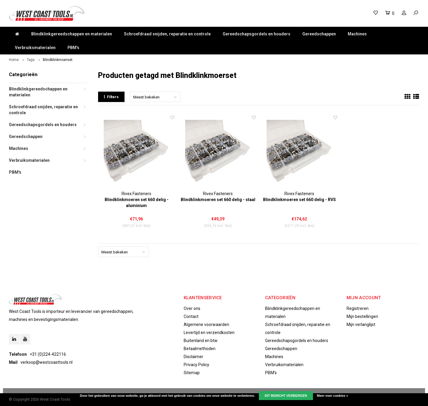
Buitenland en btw (201, 340)
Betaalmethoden (199, 348)
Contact (191, 316)
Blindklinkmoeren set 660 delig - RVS (299, 199)
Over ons (192, 308)
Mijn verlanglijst (361, 324)
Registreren (358, 308)
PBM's (73, 47)
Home (14, 60)
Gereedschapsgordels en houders (256, 34)
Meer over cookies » (332, 395)
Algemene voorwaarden (206, 324)
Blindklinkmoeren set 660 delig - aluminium (137, 202)
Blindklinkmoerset (58, 60)
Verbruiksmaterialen (35, 47)
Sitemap (192, 372)
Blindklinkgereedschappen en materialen (71, 34)
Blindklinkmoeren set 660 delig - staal (218, 199)
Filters (111, 97)
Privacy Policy (196, 364)
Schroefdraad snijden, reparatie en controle (167, 34)
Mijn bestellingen (362, 316)
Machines (357, 34)
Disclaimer (193, 356)
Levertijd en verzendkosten (209, 332)
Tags (31, 60)
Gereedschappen (319, 34)
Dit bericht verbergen (286, 395)
